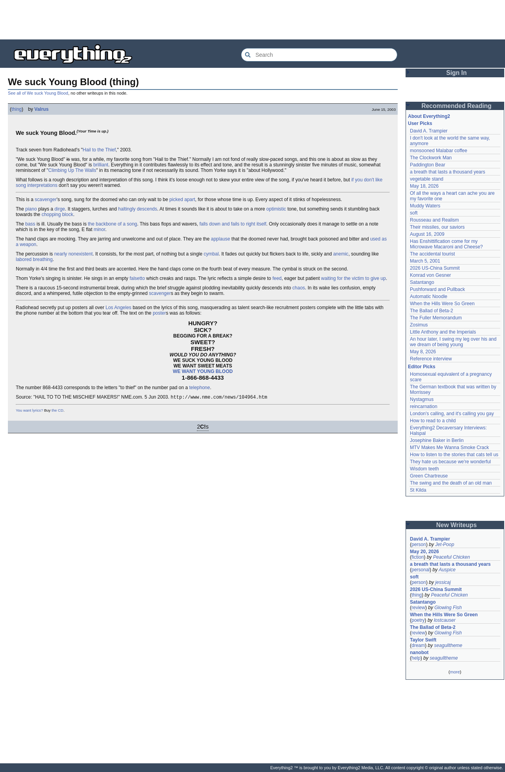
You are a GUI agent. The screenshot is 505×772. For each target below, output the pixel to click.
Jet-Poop (444, 544)
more (455, 671)
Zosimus (419, 325)
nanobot (419, 652)
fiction (417, 557)
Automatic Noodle (428, 296)
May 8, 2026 (423, 351)
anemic (340, 254)
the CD (58, 411)
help (416, 658)
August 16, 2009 (427, 234)
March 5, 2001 (425, 261)
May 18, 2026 (424, 186)
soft (413, 213)
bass (30, 224)
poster (159, 313)
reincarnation (423, 406)
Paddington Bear (427, 165)
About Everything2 (429, 116)
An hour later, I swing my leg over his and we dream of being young (453, 341)
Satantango (422, 282)
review (418, 607)
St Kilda (418, 490)
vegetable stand (426, 179)
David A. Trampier (428, 131)
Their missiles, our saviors (437, 227)
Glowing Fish (448, 607)
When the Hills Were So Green (442, 303)
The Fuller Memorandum (436, 318)
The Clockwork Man (431, 157)
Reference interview (431, 359)
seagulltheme (448, 645)
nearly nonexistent (73, 254)
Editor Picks (421, 366)
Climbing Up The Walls (72, 170)
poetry (418, 620)
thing (16, 109)
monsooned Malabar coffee (438, 150)
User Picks (420, 123)
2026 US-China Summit (435, 268)
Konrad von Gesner (430, 275)
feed (276, 278)
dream (418, 645)
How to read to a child (433, 420)
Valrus (41, 109)
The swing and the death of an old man (451, 483)
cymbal (211, 254)
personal (420, 569)
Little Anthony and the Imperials (443, 332)
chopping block (57, 214)
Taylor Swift (423, 640)
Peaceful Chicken (451, 557)
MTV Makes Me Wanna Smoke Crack (449, 447)
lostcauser (445, 620)
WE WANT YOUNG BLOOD (203, 371)
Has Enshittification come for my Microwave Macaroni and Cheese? (446, 244)
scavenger (45, 199)
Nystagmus (422, 399)
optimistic (276, 209)
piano (31, 209)
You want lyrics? (29, 411)
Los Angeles (118, 307)
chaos (298, 288)
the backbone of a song (112, 224)
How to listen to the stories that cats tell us (454, 454)
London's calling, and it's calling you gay (452, 413)
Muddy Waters (425, 206)
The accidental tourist (432, 254)
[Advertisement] (252, 19)
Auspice (447, 569)
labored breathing (34, 259)
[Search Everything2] (319, 55)
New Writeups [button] (456, 525)
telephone (199, 387)
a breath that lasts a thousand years (447, 172)
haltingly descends (137, 209)
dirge (59, 209)
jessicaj (443, 582)
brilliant (100, 165)
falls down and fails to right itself (232, 224)
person (418, 544)
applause (220, 239)
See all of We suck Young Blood (38, 93)
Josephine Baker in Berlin (437, 440)
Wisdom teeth (424, 469)
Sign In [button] (456, 72)
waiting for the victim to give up (353, 278)
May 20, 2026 (424, 551)
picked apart (182, 199)
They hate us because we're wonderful (450, 461)
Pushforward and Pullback (437, 289)
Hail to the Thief (99, 150)
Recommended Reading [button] (456, 106)
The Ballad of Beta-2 (431, 310)
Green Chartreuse (429, 476)
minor (99, 229)
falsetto (137, 278)
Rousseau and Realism (434, 220)
